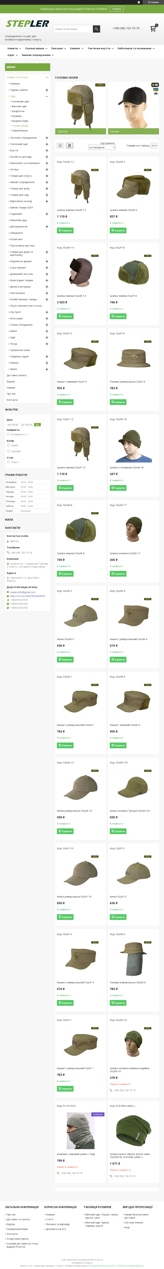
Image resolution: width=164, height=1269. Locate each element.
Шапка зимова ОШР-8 (123, 295)
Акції (127, 1227)
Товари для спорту (21, 175)
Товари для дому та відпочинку (21, 253)
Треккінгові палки (20, 350)
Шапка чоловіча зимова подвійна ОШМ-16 (129, 1070)
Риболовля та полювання (134, 48)
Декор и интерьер (20, 286)
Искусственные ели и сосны (26, 305)
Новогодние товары (21, 280)
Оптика (14, 169)
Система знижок (134, 1222)
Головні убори (20, 125)
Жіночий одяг (19, 106)
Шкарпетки (18, 111)
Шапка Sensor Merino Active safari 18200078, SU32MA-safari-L (130, 1155)
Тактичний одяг (19, 144)
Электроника (17, 293)
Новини (11, 387)
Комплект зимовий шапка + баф (76, 1153)
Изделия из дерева (21, 261)
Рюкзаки (57, 48)
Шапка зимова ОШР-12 (71, 467)
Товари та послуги (17, 77)
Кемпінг (75, 48)
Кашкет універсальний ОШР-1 (75, 1068)
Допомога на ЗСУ (56, 1229)
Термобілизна (20, 130)
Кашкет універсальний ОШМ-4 (128, 639)
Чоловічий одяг (20, 101)
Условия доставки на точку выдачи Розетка (22, 1245)
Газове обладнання (21, 324)
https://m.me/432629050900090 (27, 596)
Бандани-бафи (20, 120)
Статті (49, 1219)
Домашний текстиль (21, 274)
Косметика (16, 239)
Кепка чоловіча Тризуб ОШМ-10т (130, 810)
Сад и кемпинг (18, 267)
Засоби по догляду (20, 156)
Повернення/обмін (17, 1229)
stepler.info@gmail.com (22, 592)
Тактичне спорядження (23, 137)
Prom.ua (99, 1259)
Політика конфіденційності (130, 1265)
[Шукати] (96, 29)
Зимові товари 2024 (21, 207)
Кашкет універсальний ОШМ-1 (75, 724)
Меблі (13, 331)
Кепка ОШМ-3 (65, 639)
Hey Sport (15, 312)
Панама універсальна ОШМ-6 (128, 982)
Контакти (12, 399)
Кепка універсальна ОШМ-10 (74, 810)
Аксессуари (16, 318)
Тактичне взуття (99, 48)
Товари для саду (19, 194)
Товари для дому (19, 188)
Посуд (13, 343)
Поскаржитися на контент (102, 1265)
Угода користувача (17, 1238)
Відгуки (11, 381)
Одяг (11, 55)
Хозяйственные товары (23, 299)
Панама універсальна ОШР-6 (127, 381)
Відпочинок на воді (21, 201)
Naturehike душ (18, 220)
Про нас (11, 393)
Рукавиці (16, 116)
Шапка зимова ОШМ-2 (123, 209)
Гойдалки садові (19, 356)
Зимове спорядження (36, 55)
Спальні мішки (34, 48)
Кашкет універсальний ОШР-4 (75, 982)
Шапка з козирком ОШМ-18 (127, 467)
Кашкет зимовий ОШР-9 (72, 381)
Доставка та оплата (18, 1219)
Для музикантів (18, 226)
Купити (67, 230)
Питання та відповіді (57, 1224)
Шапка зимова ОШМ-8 (71, 553)
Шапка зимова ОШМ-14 (71, 295)
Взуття (14, 150)
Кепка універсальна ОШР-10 (74, 896)
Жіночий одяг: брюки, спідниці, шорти (97, 1224)
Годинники (16, 213)
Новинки (15, 83)
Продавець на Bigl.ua (82, 1262)
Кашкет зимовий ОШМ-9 (125, 724)
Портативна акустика (22, 245)
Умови (116, 9)
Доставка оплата (16, 375)
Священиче (16, 232)
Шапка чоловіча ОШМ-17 (125, 553)
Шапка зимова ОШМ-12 (71, 209)
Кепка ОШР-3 (118, 896)
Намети (13, 48)
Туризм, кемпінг (19, 90)
